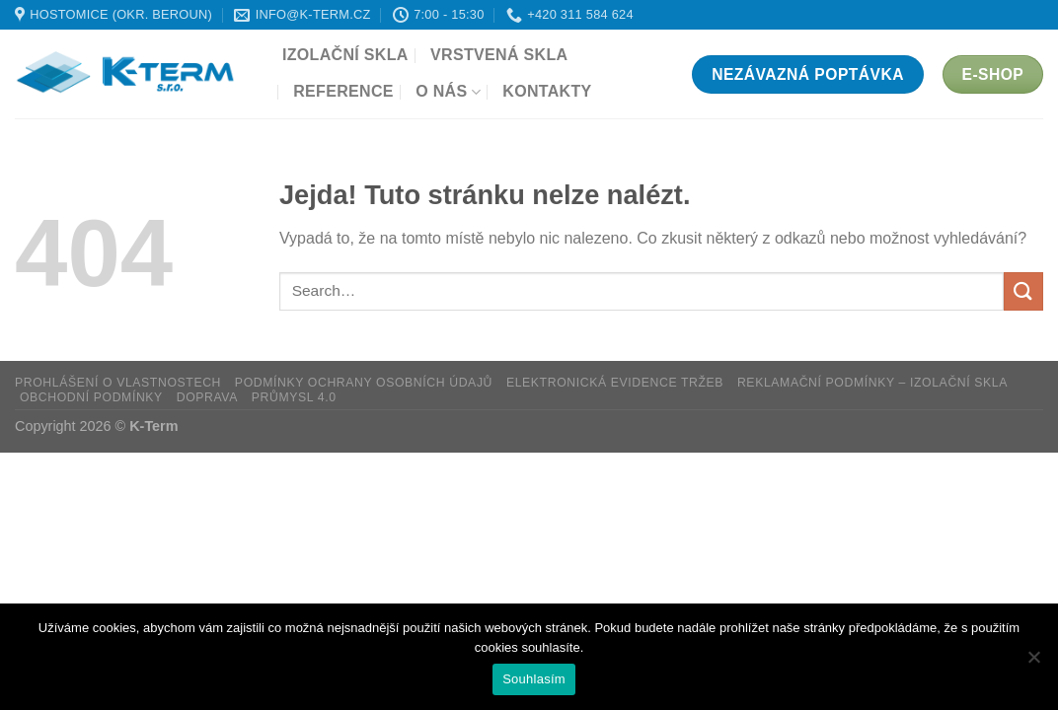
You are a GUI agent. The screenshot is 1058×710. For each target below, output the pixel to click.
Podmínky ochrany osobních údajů (363, 383)
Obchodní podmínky (91, 397)
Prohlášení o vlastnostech (118, 383)
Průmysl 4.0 (294, 397)
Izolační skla (345, 54)
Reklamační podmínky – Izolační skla (872, 383)
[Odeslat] (1023, 291)
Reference (343, 91)
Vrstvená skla (498, 54)
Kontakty (546, 91)
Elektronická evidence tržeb (614, 383)
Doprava (207, 397)
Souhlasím (534, 679)
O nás (448, 92)
